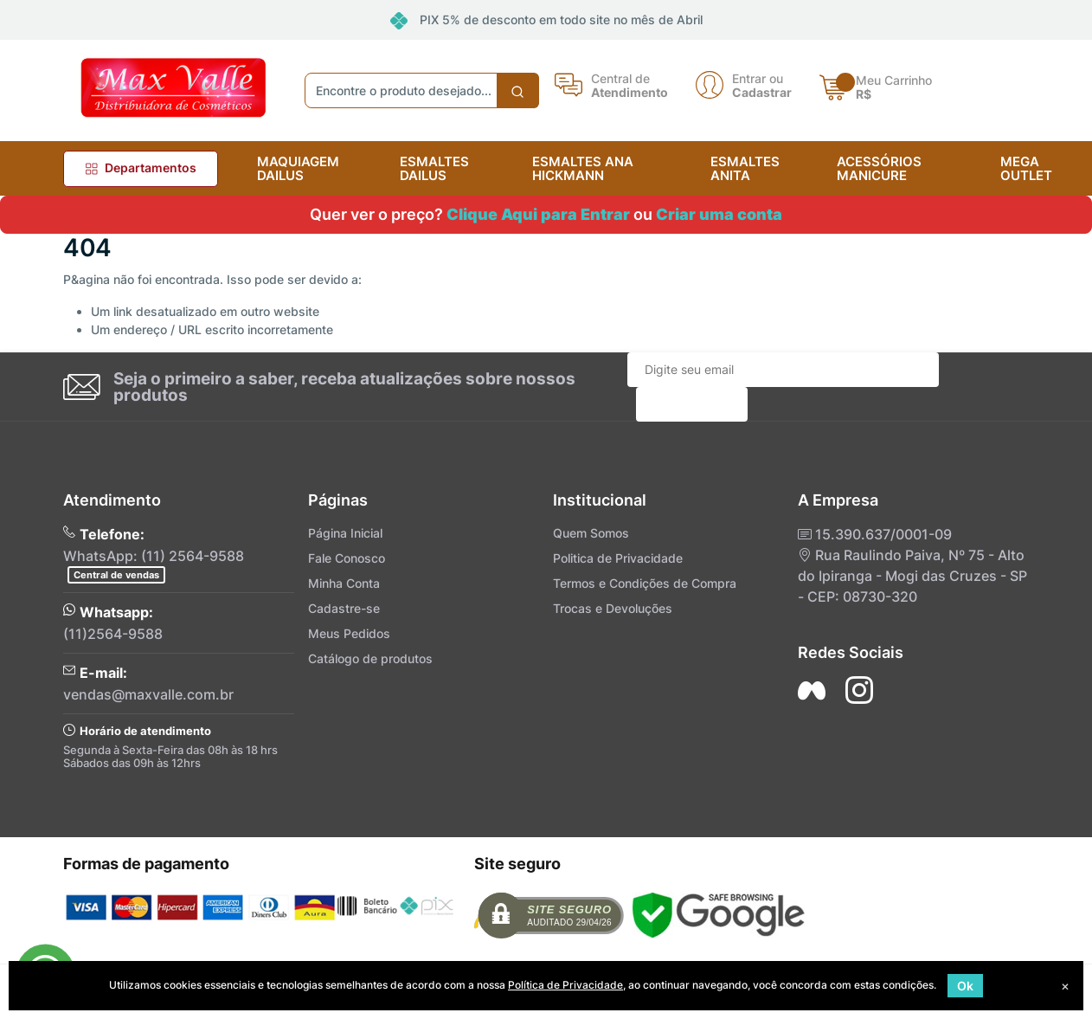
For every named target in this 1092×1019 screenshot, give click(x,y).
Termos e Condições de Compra (644, 583)
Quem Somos (591, 533)
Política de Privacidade (565, 984)
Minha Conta (344, 583)
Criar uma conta (719, 214)
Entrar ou (757, 78)
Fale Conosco (346, 558)
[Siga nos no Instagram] (859, 690)
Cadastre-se (344, 608)
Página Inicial (345, 533)
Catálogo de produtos (370, 658)
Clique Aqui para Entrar (538, 214)
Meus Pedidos (349, 633)
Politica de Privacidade (618, 558)
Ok (965, 985)
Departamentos (140, 167)
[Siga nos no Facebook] (811, 690)
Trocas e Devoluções (612, 608)
